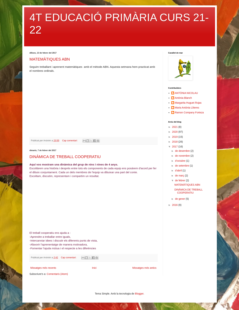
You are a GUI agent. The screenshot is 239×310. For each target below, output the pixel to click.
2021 (175, 126)
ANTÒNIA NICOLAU (186, 93)
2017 (175, 146)
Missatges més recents (43, 267)
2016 (175, 204)
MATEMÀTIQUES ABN (50, 59)
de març (180, 175)
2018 (175, 141)
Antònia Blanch (183, 97)
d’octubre (180, 160)
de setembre (182, 165)
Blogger (139, 293)
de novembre (183, 155)
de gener (180, 198)
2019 (175, 136)
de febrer (180, 180)
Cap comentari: (70, 140)
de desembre (183, 150)
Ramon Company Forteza (189, 112)
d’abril (178, 170)
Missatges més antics (144, 267)
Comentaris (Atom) (57, 274)
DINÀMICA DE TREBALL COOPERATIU (65, 156)
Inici (94, 267)
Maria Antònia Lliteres (187, 107)
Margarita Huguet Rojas (188, 102)
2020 (175, 131)
